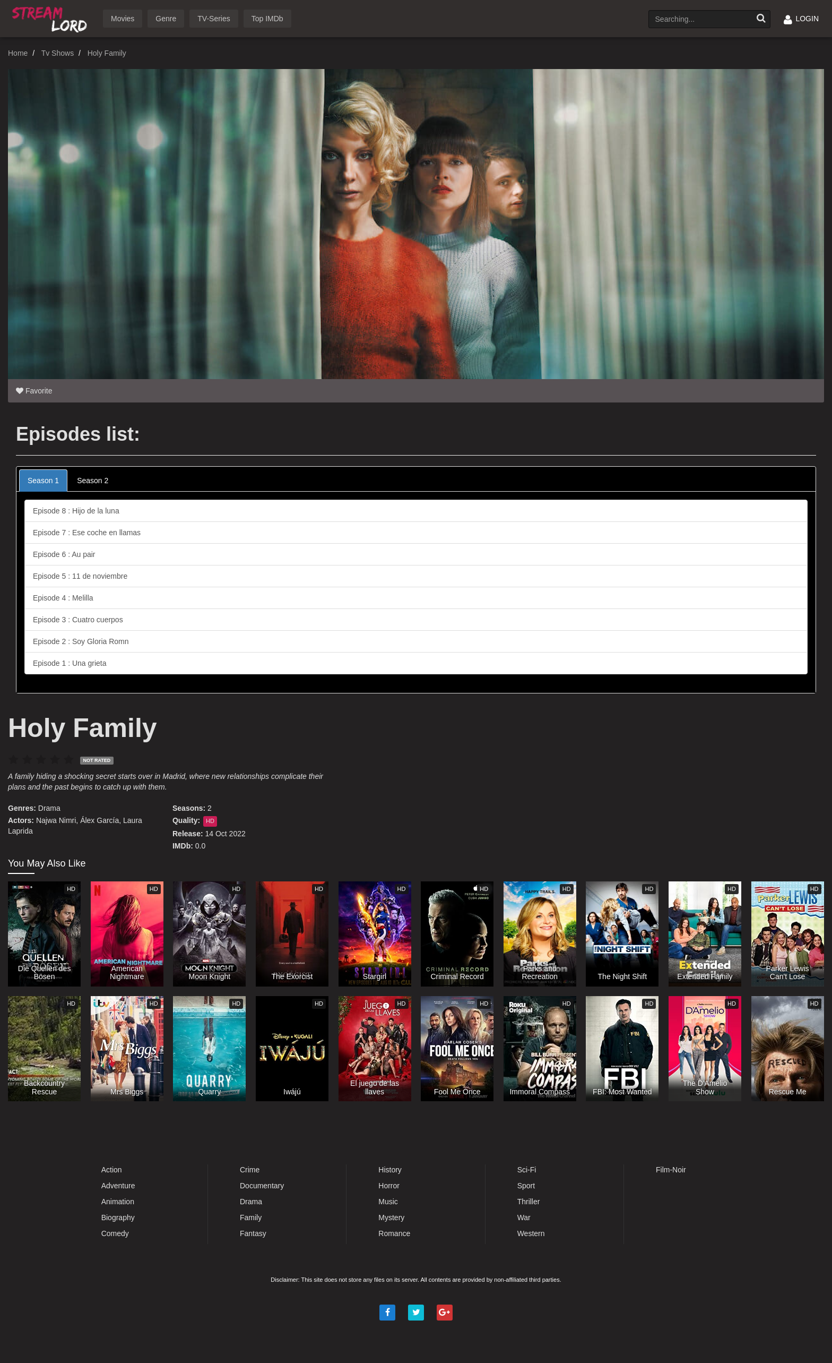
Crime (249, 1169)
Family (251, 1217)
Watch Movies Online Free (51, 17)
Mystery (391, 1217)
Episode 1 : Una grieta (70, 663)
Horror (389, 1185)
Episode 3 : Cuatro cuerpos (78, 619)
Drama (49, 808)
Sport (526, 1185)
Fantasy (253, 1233)
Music (388, 1201)
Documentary (262, 1185)
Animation (117, 1201)
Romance (394, 1233)
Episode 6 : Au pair (64, 554)
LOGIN (801, 18)
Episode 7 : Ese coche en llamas (87, 532)
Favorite (34, 391)
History (390, 1169)
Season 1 (43, 480)
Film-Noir (671, 1169)
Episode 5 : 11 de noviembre (80, 576)
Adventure (118, 1185)
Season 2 (92, 480)
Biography (118, 1217)
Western (531, 1233)
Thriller (528, 1201)
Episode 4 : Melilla (63, 598)
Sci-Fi (526, 1169)
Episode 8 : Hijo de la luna (76, 511)
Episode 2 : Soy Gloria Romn (81, 641)
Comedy (115, 1233)
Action (111, 1169)
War (524, 1217)
